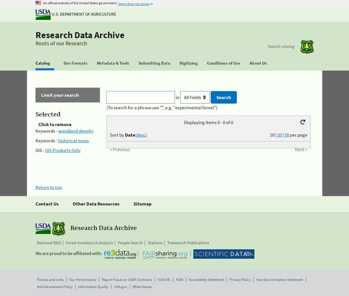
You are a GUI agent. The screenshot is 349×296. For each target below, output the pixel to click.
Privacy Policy (240, 279)
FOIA (179, 279)
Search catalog (281, 46)
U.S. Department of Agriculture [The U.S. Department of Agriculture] (75, 14)
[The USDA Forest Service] (307, 47)
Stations (155, 242)
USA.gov (120, 286)
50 (287, 135)
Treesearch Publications (188, 242)
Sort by (128, 135)
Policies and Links (50, 279)
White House (142, 286)
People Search (130, 242)
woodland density (75, 131)
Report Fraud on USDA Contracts (127, 279)
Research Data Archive (80, 35)
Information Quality (93, 286)
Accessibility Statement (206, 279)
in (193, 97)
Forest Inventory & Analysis (89, 242)
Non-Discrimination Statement (279, 279)
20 (279, 135)
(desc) (141, 135)
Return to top (48, 187)
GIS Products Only (63, 150)
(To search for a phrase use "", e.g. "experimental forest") (162, 107)
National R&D (49, 242)
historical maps (73, 140)
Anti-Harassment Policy (54, 286)
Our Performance (82, 279)
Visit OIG (164, 279)
